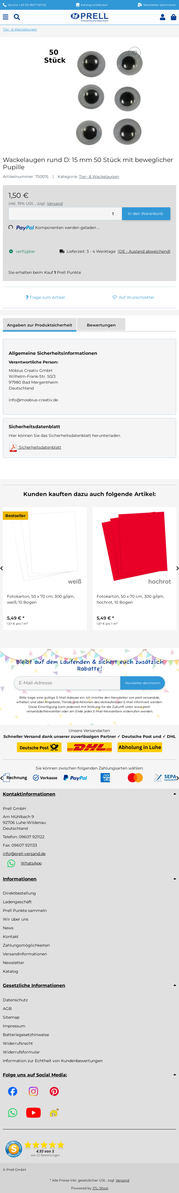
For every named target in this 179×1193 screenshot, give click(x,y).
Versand (55, 203)
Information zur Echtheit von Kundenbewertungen (53, 1060)
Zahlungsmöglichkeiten (26, 945)
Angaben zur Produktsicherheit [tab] (39, 325)
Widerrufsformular (21, 1052)
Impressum (14, 1025)
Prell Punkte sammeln (25, 910)
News (8, 927)
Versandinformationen (25, 953)
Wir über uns (15, 919)
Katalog (10, 971)
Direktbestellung (19, 893)
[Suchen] (17, 17)
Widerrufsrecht (18, 1043)
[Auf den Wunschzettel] (134, 53)
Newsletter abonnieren (142, 683)
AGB (7, 1008)
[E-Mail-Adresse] (67, 683)
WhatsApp (31, 863)
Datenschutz (15, 999)
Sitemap (11, 1017)
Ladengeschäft (17, 901)
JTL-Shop (100, 1188)
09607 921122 (31, 836)
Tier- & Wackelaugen (99, 176)
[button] (162, 17)
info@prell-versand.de (24, 853)
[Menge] (65, 213)
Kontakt (11, 936)
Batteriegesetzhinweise (26, 1034)
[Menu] (5, 17)
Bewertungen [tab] (101, 325)
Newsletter (13, 962)
